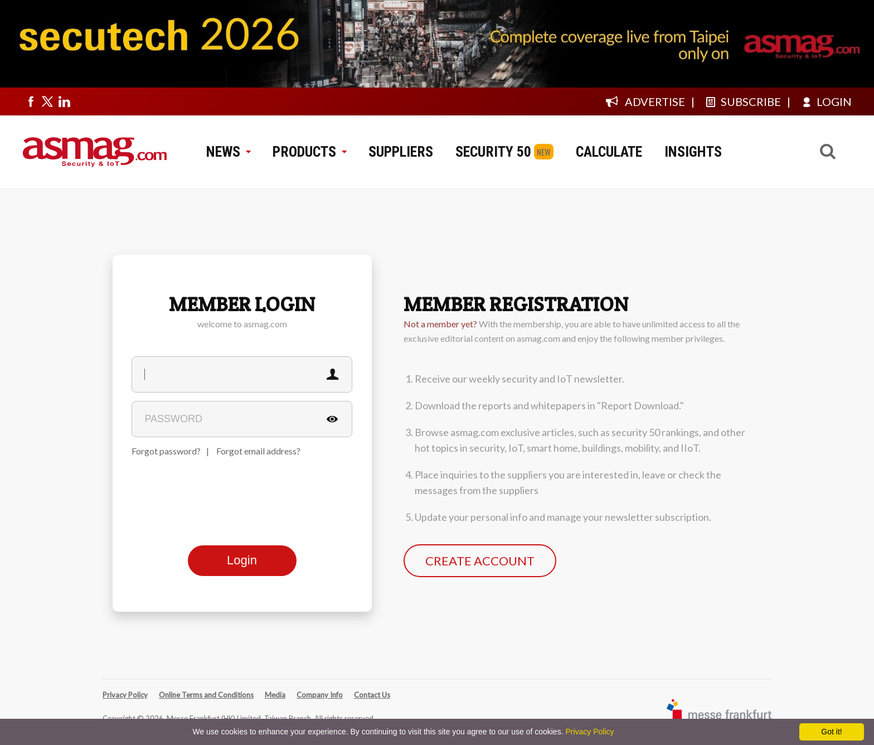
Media (275, 694)
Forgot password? (166, 451)
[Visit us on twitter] (47, 101)
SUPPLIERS (400, 151)
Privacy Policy (125, 694)
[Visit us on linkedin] (64, 101)
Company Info (320, 694)
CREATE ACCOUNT (480, 560)
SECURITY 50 (493, 151)
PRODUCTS (309, 151)
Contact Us (372, 694)
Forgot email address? (258, 451)
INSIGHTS (693, 151)
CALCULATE (609, 151)
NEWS (228, 151)
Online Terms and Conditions (206, 694)
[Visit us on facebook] (30, 101)
